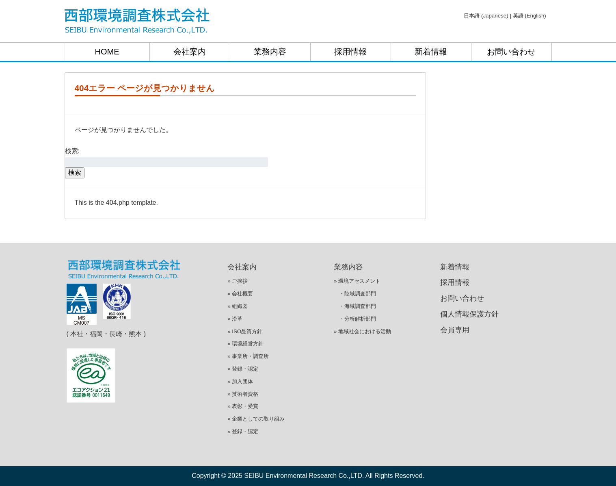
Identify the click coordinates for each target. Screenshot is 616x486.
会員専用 (454, 330)
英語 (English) (529, 16)
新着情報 (431, 51)
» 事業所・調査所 (248, 356)
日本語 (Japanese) (486, 16)
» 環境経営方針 (245, 344)
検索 (74, 172)
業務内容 (270, 51)
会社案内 (189, 51)
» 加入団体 (240, 381)
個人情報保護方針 (469, 314)
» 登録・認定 (242, 369)
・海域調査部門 (355, 306)
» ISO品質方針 (244, 331)
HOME (107, 51)
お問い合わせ (511, 51)
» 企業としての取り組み (256, 419)
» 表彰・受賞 (242, 406)
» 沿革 (234, 319)
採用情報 (350, 51)
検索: (72, 151)
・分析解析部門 (355, 319)
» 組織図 (237, 306)
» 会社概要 (240, 294)
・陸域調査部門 (355, 294)
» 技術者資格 (242, 394)
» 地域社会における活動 (362, 331)
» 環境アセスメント (357, 281)
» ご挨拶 (237, 281)
